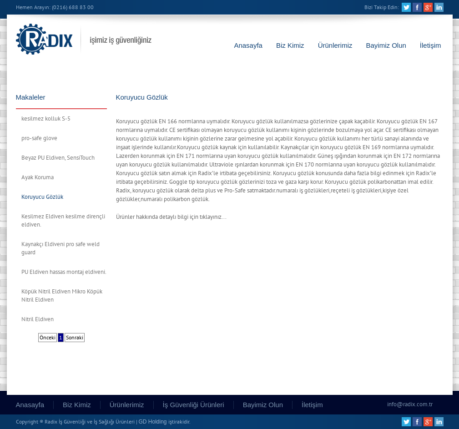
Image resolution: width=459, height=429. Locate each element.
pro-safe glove (39, 138)
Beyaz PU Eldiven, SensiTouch (58, 158)
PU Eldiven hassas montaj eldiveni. (63, 272)
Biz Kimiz (290, 45)
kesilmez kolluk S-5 (46, 118)
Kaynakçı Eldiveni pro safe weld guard (60, 248)
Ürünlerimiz (335, 45)
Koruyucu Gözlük (42, 197)
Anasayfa (248, 45)
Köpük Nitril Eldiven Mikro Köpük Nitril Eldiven (61, 295)
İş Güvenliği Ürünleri (193, 405)
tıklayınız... (213, 217)
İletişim (430, 45)
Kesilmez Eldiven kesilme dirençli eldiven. (63, 220)
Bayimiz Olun (386, 45)
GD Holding (153, 422)
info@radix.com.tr (410, 404)
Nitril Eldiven (37, 319)
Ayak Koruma (37, 177)
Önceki (47, 337)
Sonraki (74, 337)
